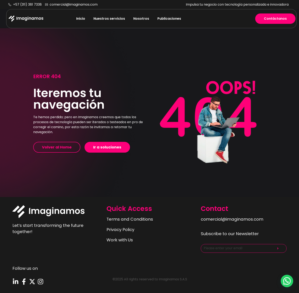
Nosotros (141, 18)
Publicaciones (169, 18)
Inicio (80, 18)
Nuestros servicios (109, 18)
